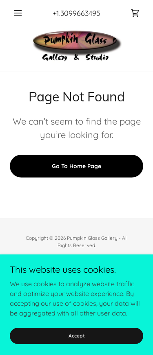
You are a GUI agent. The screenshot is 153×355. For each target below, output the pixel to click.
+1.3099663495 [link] (76, 13)
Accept (77, 336)
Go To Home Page (76, 166)
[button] (20, 13)
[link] (135, 13)
